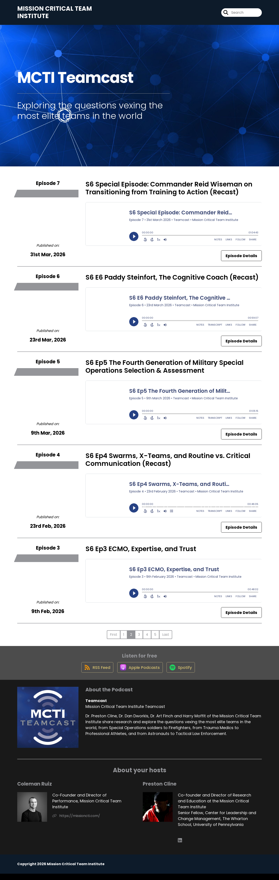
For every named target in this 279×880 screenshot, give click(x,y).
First (113, 637)
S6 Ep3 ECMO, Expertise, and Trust (140, 551)
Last (165, 637)
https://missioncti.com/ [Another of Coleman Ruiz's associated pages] (76, 822)
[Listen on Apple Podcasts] (139, 673)
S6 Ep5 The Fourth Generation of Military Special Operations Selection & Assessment (164, 369)
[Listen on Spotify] (182, 673)
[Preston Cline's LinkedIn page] (180, 846)
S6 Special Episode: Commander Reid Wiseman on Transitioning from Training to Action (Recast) (168, 191)
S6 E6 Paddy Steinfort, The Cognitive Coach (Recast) (172, 280)
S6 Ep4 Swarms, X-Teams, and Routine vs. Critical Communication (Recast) (167, 462)
